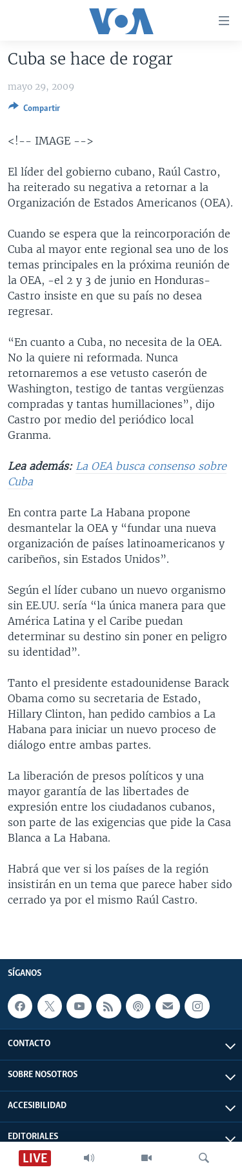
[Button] (34, 110)
